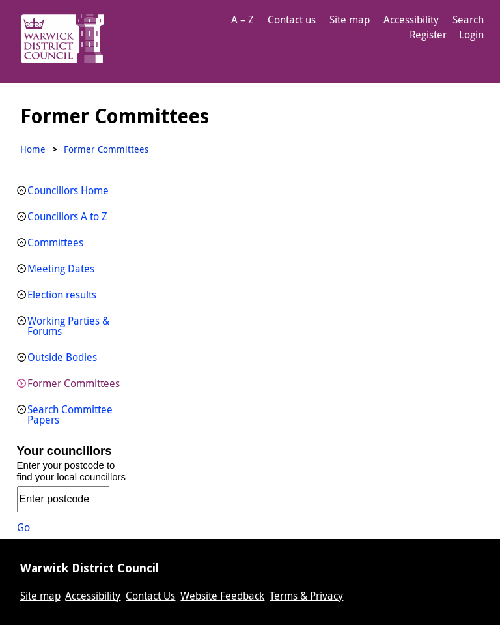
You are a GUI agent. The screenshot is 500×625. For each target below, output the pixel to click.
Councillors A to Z (67, 216)
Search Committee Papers (70, 414)
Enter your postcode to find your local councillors (71, 470)
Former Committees (73, 383)
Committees (55, 242)
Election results (61, 294)
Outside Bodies (62, 357)
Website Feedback (222, 596)
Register (428, 34)
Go (23, 527)
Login (471, 34)
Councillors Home (68, 190)
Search (468, 19)
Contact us (292, 19)
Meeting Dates (60, 268)
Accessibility (411, 19)
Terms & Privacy (306, 596)
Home (33, 149)
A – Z (242, 19)
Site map (349, 19)
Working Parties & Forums (68, 325)
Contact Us (150, 596)
